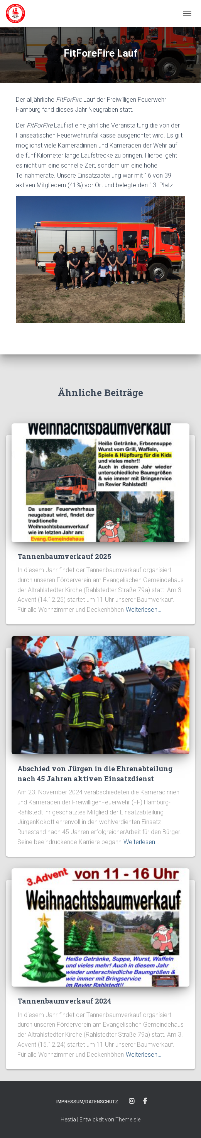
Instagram (131, 1101)
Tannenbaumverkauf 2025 (64, 556)
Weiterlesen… (143, 609)
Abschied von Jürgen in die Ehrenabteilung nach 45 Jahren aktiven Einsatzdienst (94, 773)
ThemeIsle (127, 1119)
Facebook (145, 1101)
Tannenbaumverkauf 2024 (64, 1000)
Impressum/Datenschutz (87, 1101)
